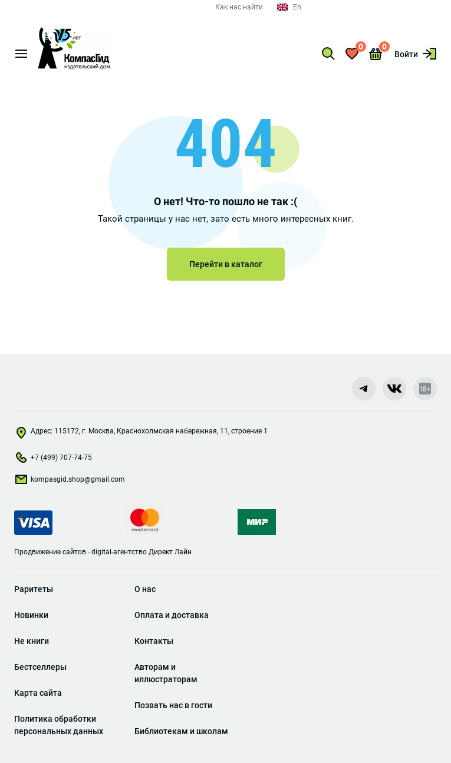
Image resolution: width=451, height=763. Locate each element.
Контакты (153, 641)
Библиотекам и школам (181, 731)
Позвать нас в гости (173, 705)
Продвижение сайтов (50, 552)
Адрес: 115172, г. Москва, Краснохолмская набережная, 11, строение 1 (141, 434)
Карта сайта (38, 693)
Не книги (31, 641)
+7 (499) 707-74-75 (53, 460)
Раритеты (33, 589)
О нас (145, 589)
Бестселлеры (40, 667)
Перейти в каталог (225, 264)
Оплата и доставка (171, 615)
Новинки (31, 615)
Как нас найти (239, 7)
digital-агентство (119, 552)
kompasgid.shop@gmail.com (69, 481)
